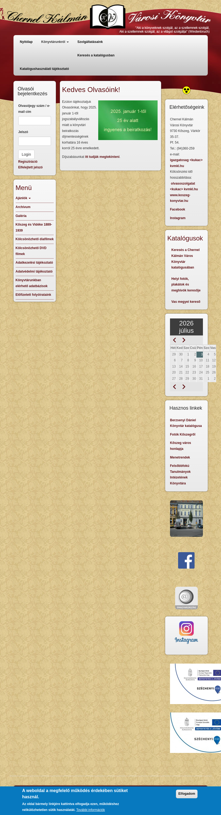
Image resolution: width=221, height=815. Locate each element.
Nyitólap (26, 42)
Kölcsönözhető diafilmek (35, 239)
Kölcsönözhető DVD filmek (31, 251)
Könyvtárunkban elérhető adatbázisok (32, 283)
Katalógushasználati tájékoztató (44, 69)
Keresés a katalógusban (95, 55)
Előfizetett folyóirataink (33, 295)
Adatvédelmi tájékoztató (34, 271)
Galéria (21, 216)
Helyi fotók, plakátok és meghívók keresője (185, 284)
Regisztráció (28, 162)
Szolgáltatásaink (90, 42)
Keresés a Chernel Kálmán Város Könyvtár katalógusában (185, 258)
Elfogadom (186, 797)
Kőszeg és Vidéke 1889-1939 (34, 227)
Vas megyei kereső (185, 302)
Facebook (177, 209)
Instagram (177, 218)
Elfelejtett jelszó (30, 167)
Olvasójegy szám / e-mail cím (34, 109)
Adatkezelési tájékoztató (34, 262)
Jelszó (23, 132)
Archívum (23, 207)
